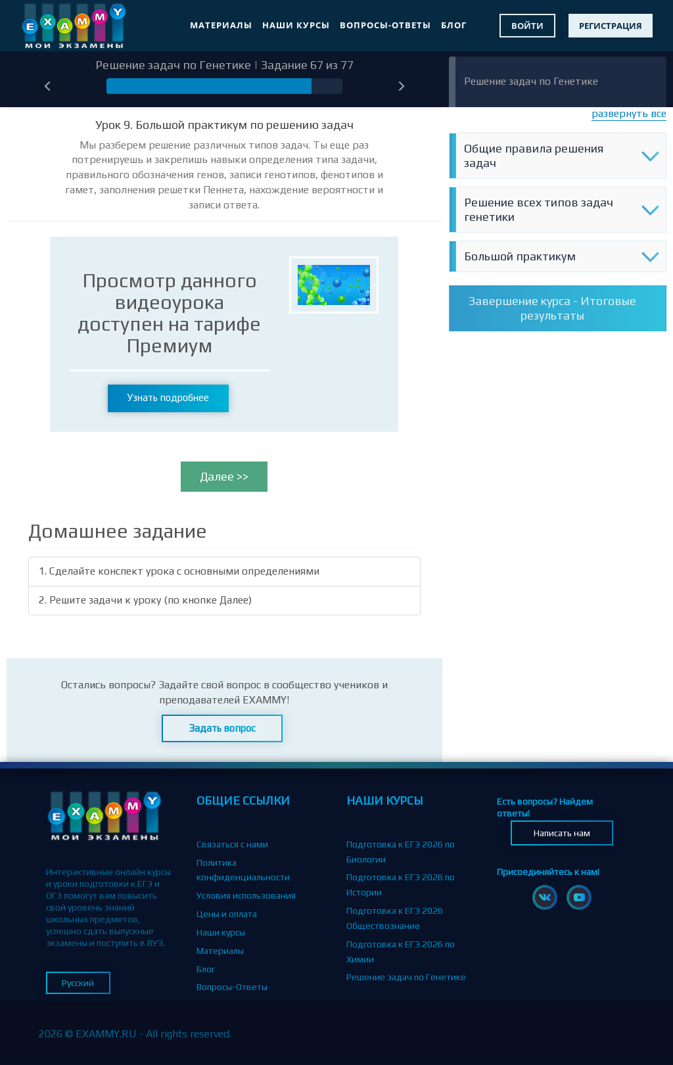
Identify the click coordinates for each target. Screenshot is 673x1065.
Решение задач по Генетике (531, 81)
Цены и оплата (227, 914)
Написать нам (562, 833)
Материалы (221, 25)
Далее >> (224, 476)
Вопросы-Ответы (385, 25)
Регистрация (610, 26)
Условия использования (246, 895)
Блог (454, 25)
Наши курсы (296, 25)
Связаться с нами (232, 844)
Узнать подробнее (168, 397)
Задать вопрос (222, 728)
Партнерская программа (247, 1005)
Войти (527, 26)
